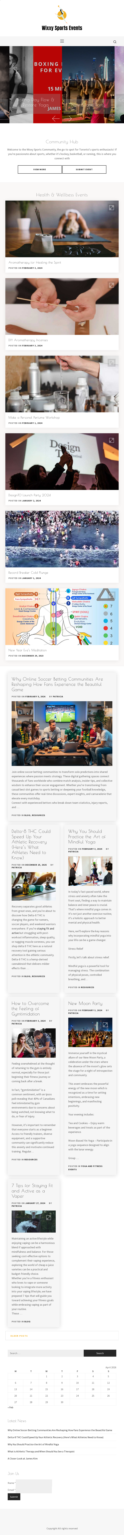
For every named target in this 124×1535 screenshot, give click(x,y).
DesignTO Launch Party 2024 (29, 495)
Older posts (19, 1335)
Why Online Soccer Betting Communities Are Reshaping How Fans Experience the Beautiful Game (57, 684)
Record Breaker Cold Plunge (28, 572)
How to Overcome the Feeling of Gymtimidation (30, 1008)
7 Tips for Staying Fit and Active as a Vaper (32, 1191)
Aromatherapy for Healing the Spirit (34, 262)
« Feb (10, 1407)
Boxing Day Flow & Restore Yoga (35, 102)
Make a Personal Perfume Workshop (34, 417)
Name (12, 1482)
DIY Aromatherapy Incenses (28, 340)
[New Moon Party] (88, 84)
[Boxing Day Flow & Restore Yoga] (35, 84)
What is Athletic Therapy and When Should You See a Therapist (41, 1451)
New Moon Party (88, 104)
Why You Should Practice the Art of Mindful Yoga (87, 836)
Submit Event (84, 169)
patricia (58, 696)
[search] (115, 41)
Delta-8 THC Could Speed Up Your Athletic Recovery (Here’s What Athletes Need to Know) (31, 844)
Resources (38, 815)
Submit (14, 1496)
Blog (27, 815)
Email (12, 1489)
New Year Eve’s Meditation (27, 650)
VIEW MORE (39, 169)
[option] (88, 84)
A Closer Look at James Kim (23, 1458)
